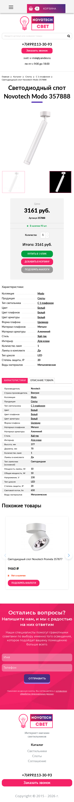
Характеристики (15, 380)
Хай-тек (42, 336)
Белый (41, 308)
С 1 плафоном (43, 77)
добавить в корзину (37, 262)
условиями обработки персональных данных (43, 692)
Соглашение (37, 761)
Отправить (37, 678)
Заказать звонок (37, 50)
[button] (68, 556)
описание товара (41, 380)
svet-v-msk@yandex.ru (37, 58)
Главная (5, 77)
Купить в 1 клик (37, 254)
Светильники (37, 751)
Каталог (17, 77)
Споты (28, 77)
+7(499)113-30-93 (37, 44)
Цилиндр (43, 322)
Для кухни (44, 341)
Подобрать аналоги (37, 270)
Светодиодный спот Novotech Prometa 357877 (35, 559)
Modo (41, 293)
